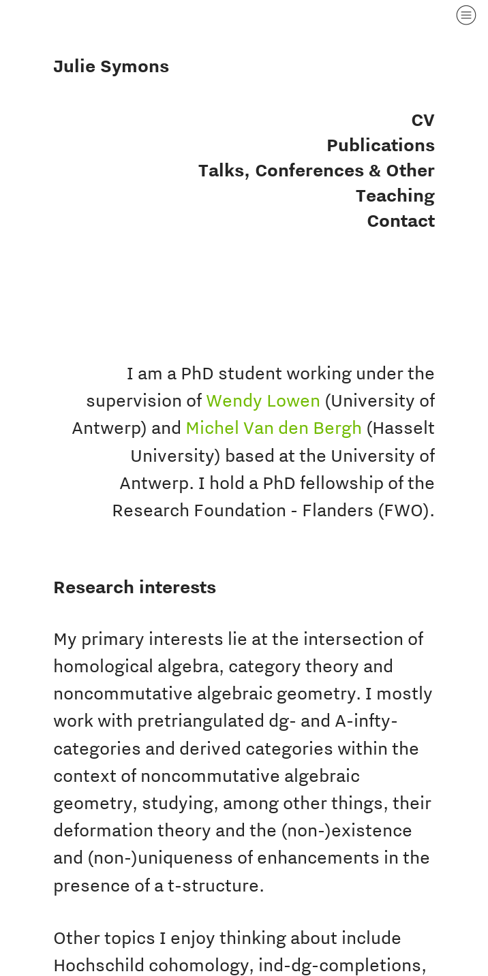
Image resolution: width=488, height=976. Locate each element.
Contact (401, 220)
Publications (380, 144)
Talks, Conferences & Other (316, 170)
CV (423, 119)
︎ (466, 15)
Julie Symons (111, 65)
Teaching (395, 195)
